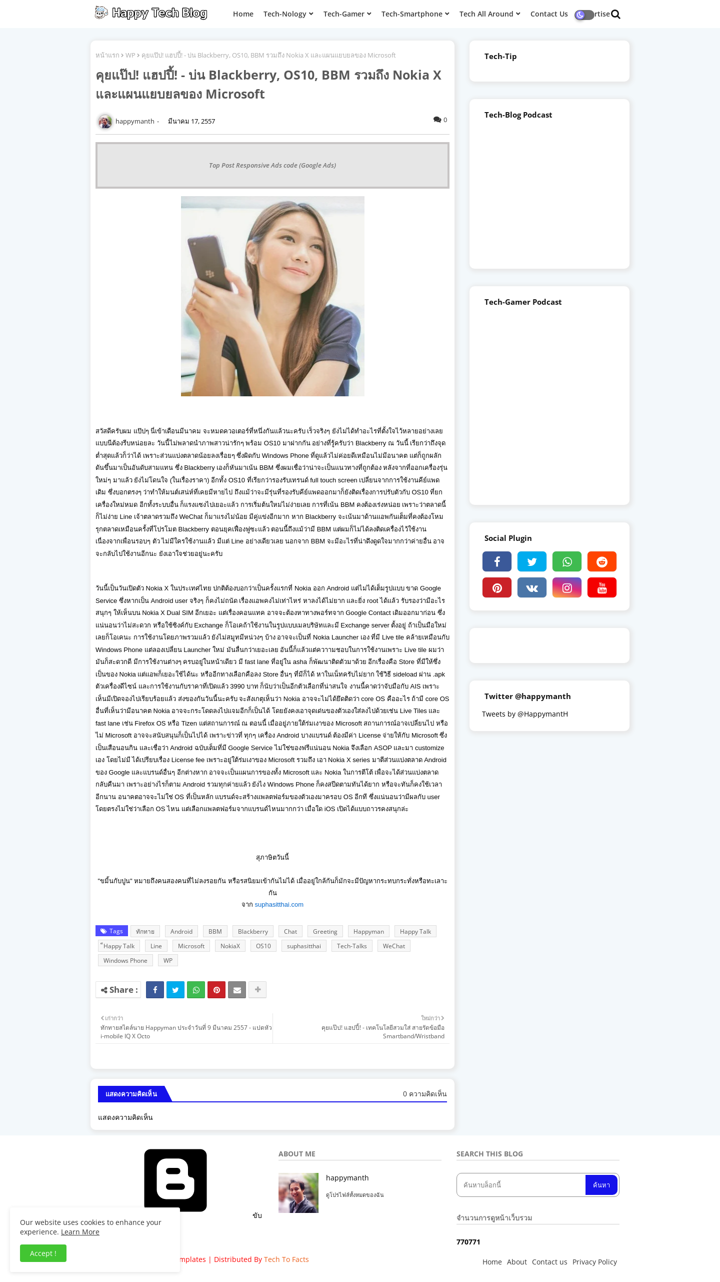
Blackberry (253, 931)
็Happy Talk (119, 946)
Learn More (80, 1231)
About (517, 1261)
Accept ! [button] (43, 1253)
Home (492, 1261)
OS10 (263, 946)
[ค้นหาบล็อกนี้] (522, 1185)
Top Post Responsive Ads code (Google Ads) (272, 165)
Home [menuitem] (243, 14)
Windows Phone (126, 960)
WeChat (394, 946)
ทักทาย (145, 931)
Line (156, 946)
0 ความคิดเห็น (425, 1093)
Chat (290, 931)
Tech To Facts (286, 1259)
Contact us (550, 1261)
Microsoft (191, 946)
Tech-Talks (352, 946)
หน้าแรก (108, 55)
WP (131, 55)
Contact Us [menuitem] (549, 14)
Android (181, 931)
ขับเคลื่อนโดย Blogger (181, 1220)
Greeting (325, 931)
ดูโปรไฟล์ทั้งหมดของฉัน (355, 1194)
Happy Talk (415, 931)
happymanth (347, 1177)
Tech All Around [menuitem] (487, 14)
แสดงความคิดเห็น (125, 1117)
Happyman (369, 931)
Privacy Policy (594, 1261)
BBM (215, 931)
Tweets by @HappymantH (525, 714)
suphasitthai (304, 946)
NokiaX (230, 946)
